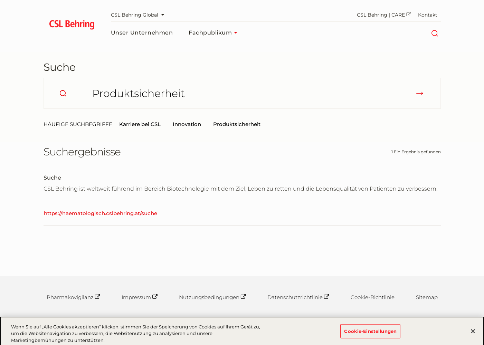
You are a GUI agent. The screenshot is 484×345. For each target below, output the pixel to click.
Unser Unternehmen (142, 32)
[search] (63, 93)
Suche (60, 67)
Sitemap (427, 297)
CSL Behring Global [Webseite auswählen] (139, 15)
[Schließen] (473, 332)
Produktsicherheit (236, 124)
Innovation (187, 124)
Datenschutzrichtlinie (298, 297)
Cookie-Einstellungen (370, 332)
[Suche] (435, 33)
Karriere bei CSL (140, 124)
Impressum (140, 297)
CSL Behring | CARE (384, 15)
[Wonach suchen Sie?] (242, 93)
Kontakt (427, 15)
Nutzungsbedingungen (212, 297)
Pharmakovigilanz (73, 297)
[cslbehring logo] (72, 26)
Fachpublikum (215, 33)
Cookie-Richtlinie (373, 297)
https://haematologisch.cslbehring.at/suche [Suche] (100, 213)
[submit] (419, 93)
